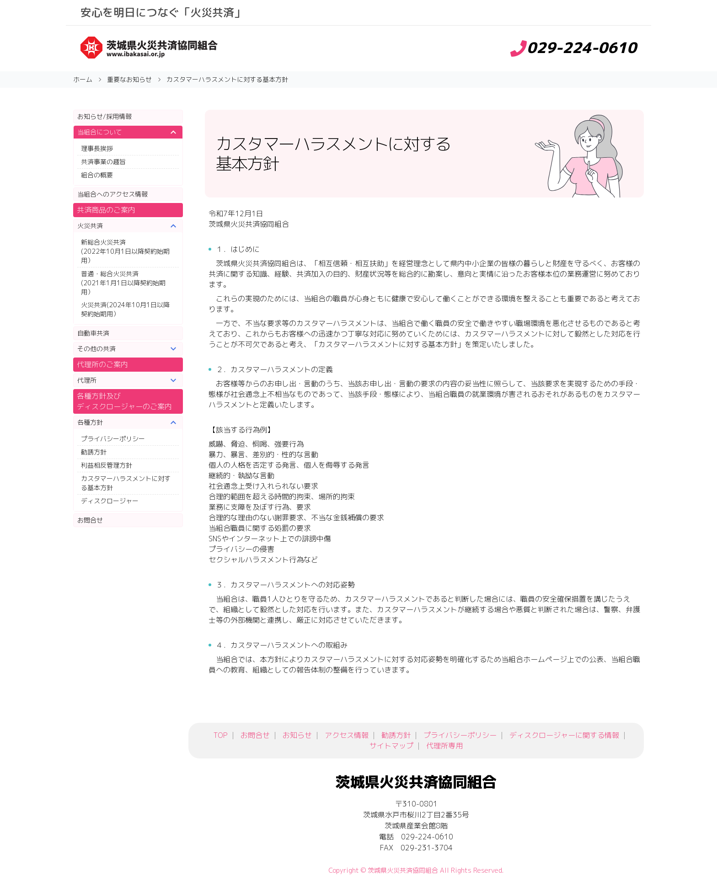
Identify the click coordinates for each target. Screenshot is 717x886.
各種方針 (90, 422)
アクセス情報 (347, 735)
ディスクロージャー (110, 500)
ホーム (82, 79)
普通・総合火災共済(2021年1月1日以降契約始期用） (123, 282)
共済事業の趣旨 (103, 161)
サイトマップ (391, 746)
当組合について (99, 132)
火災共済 (90, 225)
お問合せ (90, 520)
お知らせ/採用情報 (104, 116)
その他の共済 (96, 348)
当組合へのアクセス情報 (112, 194)
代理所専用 (444, 746)
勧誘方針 (94, 452)
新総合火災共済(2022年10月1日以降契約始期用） (125, 251)
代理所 (86, 380)
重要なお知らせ (129, 79)
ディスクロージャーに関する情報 (564, 735)
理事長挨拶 (97, 148)
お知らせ (297, 735)
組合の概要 (97, 175)
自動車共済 (93, 333)
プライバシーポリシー (113, 438)
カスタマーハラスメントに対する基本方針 (126, 483)
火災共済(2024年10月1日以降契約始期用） (125, 309)
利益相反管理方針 (106, 465)
